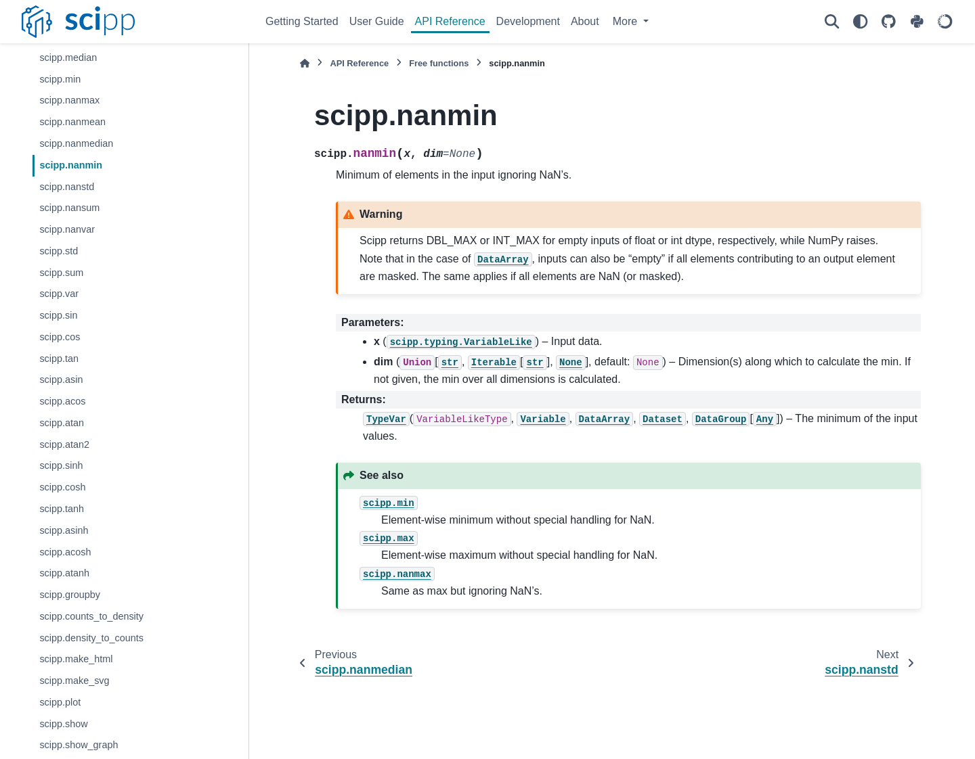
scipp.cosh (62, 487)
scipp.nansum (69, 207)
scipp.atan (61, 422)
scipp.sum (61, 272)
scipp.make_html (75, 658)
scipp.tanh (61, 508)
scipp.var (59, 293)
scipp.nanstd (66, 186)
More (627, 21)
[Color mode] (860, 21)
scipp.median (68, 57)
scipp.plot (60, 702)
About (585, 21)
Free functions (439, 63)
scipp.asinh (63, 530)
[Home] (304, 63)
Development (528, 21)
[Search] (831, 21)
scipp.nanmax (69, 100)
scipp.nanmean (72, 121)
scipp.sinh (61, 465)
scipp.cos (59, 336)
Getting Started (302, 21)
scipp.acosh (65, 552)
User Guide (376, 21)
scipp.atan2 (64, 444)
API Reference (450, 21)
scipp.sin (58, 315)
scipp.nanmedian (76, 143)
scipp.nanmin (70, 165)
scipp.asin (61, 379)
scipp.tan (59, 358)
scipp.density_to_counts (91, 637)
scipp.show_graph (78, 744)
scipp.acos (62, 401)
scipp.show (63, 723)
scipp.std (58, 251)
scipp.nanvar (67, 229)
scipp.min (60, 79)
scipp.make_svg (74, 680)
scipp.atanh (64, 573)
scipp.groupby (69, 594)
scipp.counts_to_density (91, 616)
